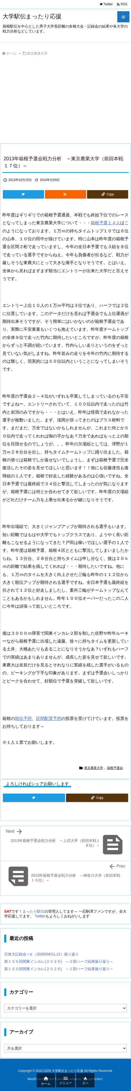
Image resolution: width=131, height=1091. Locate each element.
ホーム (11, 53)
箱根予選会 (115, 768)
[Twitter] (23, 194)
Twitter (40, 916)
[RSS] (65, 194)
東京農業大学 (37, 53)
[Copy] (107, 194)
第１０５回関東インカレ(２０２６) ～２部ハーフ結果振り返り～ (58, 961)
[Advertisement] (65, 101)
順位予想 (23, 718)
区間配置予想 (48, 718)
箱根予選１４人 (105, 223)
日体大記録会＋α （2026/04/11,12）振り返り (41, 954)
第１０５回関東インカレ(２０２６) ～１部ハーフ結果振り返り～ (58, 969)
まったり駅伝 (33, 911)
